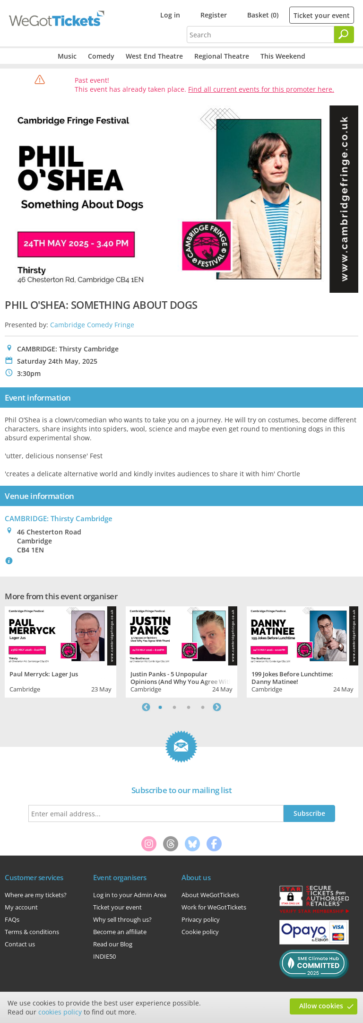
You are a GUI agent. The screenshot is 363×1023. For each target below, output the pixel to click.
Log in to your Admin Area (129, 895)
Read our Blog (112, 944)
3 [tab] (188, 707)
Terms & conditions (32, 931)
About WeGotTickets (210, 895)
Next (217, 707)
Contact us (20, 944)
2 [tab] (174, 707)
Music (67, 56)
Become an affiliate (120, 931)
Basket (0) (262, 14)
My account (21, 907)
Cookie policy (200, 931)
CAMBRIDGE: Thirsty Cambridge (58, 518)
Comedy (101, 56)
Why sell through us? (122, 919)
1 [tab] (160, 707)
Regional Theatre (221, 56)
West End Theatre (154, 56)
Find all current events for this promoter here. (261, 89)
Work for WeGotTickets (214, 907)
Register (213, 14)
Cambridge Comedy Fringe (92, 324)
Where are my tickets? (36, 895)
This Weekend (282, 56)
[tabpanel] (60, 651)
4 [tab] (202, 707)
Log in (170, 14)
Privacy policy (201, 919)
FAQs (12, 919)
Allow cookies (321, 1005)
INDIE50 (104, 956)
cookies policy (60, 1011)
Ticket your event (322, 15)
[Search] (344, 34)
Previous (146, 707)
